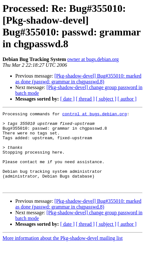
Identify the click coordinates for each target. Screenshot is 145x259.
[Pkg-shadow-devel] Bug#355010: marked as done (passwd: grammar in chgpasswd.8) (78, 78)
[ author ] (127, 99)
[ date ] (67, 99)
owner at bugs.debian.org (93, 59)
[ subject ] (106, 99)
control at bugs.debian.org (94, 115)
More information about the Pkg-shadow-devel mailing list (63, 253)
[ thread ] (85, 99)
